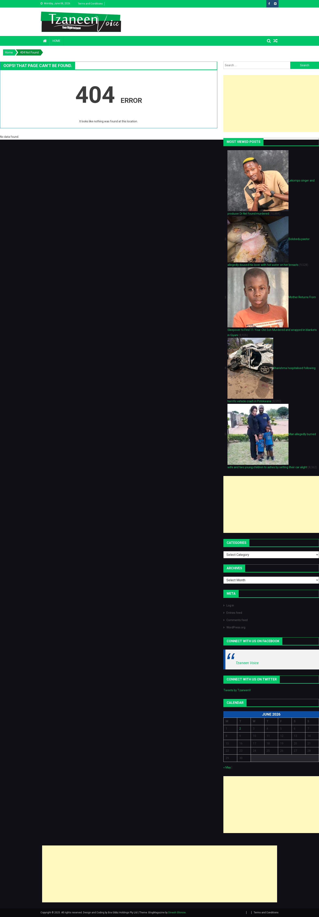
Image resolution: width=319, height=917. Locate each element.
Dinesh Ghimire (177, 912)
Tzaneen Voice (247, 663)
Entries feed (234, 612)
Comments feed (237, 620)
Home (56, 40)
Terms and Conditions (90, 3)
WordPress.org (235, 627)
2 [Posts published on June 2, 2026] (240, 728)
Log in (230, 605)
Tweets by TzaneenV (237, 690)
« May (227, 767)
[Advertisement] (271, 103)
